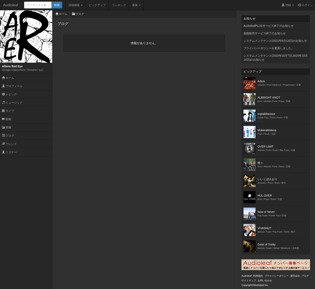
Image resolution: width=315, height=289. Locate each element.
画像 (6, 127)
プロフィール (12, 86)
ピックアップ (97, 5)
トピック (9, 94)
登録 (288, 5)
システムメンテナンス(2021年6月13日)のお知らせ (275, 40)
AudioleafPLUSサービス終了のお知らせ (268, 25)
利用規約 (258, 275)
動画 (6, 119)
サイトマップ (248, 280)
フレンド (9, 144)
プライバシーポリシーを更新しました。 (268, 48)
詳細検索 (76, 5)
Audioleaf (10, 5)
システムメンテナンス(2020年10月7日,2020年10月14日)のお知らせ (275, 57)
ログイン (305, 5)
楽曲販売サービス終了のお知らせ (264, 33)
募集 (136, 5)
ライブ (8, 110)
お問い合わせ (265, 280)
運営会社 (295, 275)
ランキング (119, 5)
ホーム (8, 77)
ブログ (8, 135)
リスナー (9, 152)
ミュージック (12, 102)
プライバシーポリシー (277, 275)
